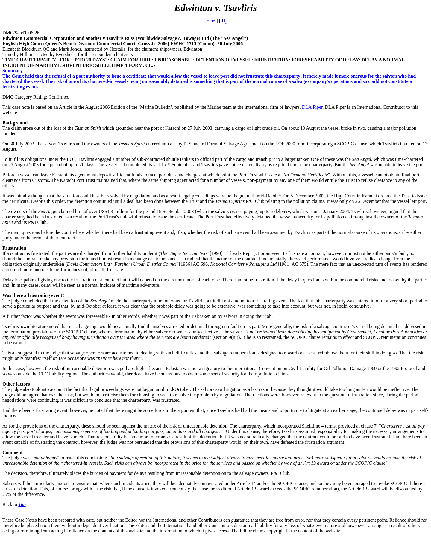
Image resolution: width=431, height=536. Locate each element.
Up (225, 20)
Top (21, 504)
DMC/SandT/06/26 (21, 32)
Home (209, 20)
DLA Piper (312, 107)
